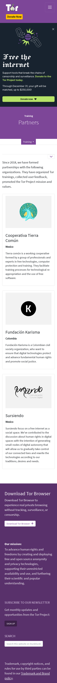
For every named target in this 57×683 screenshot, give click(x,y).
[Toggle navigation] (50, 7)
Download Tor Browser (20, 523)
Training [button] (27, 141)
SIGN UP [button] (11, 623)
